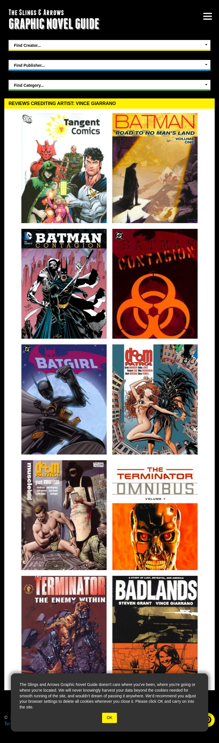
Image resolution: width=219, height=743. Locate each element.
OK (109, 717)
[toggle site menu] (207, 16)
